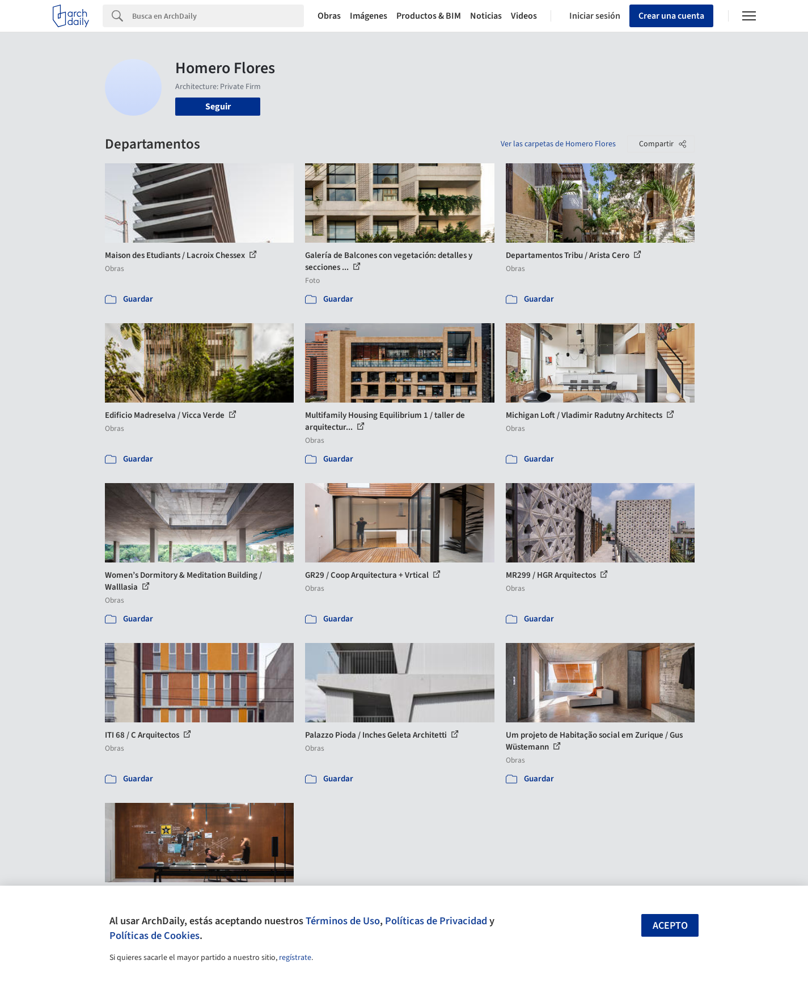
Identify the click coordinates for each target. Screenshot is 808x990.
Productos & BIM (428, 15)
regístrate (295, 957)
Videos (524, 15)
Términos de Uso (343, 920)
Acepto (670, 926)
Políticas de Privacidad (436, 920)
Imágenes (368, 15)
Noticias (486, 15)
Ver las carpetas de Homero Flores (558, 144)
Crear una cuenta (671, 16)
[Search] (218, 16)
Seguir (218, 106)
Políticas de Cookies (154, 935)
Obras (329, 15)
